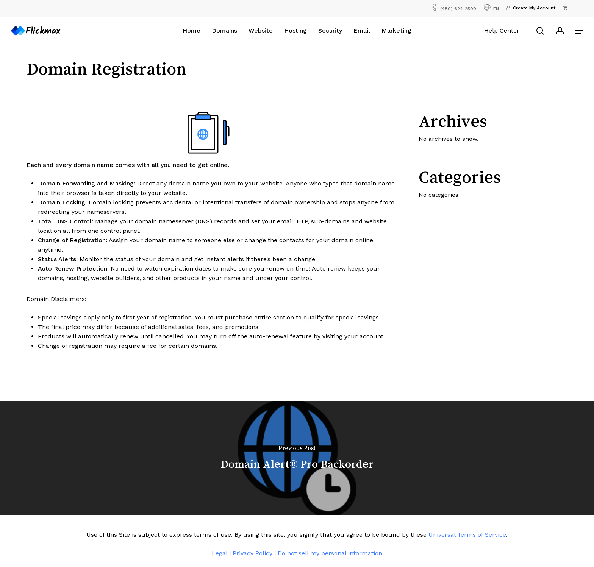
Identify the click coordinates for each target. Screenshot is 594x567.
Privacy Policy (252, 553)
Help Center (501, 30)
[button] (579, 31)
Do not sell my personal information (330, 553)
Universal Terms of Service (467, 534)
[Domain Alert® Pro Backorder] (297, 458)
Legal (219, 553)
